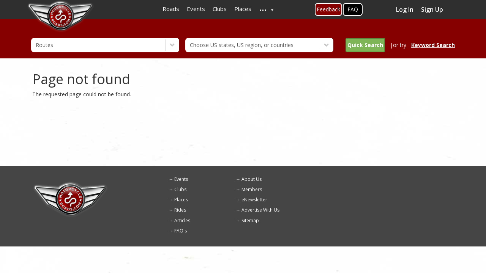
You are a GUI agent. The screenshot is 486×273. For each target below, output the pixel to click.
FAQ (352, 9)
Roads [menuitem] (171, 9)
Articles (182, 220)
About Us (251, 179)
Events (181, 179)
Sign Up (432, 9)
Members (251, 189)
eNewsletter (254, 199)
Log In (404, 9)
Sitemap (250, 220)
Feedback (328, 9)
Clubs (180, 189)
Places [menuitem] (242, 9)
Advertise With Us (260, 210)
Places (181, 199)
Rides (180, 210)
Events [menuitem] (196, 9)
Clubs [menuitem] (220, 9)
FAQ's (180, 231)
